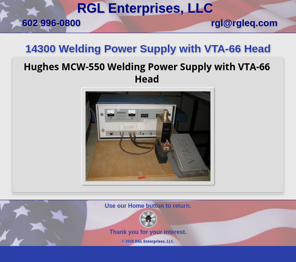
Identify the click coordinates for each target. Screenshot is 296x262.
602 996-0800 (51, 22)
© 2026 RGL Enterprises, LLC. (148, 241)
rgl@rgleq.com (244, 22)
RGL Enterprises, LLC (145, 8)
